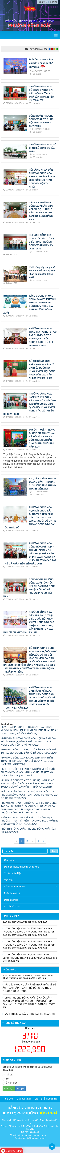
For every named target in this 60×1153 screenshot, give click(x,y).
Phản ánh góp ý (12, 893)
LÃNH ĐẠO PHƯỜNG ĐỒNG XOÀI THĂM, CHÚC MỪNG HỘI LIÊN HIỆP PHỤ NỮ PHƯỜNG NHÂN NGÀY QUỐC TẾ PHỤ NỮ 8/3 (29, 730)
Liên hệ (38, 1098)
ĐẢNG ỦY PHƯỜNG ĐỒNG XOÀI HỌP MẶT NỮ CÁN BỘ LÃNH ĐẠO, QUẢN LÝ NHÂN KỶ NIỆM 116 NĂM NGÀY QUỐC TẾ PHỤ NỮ (28, 741)
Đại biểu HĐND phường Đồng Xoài (21, 866)
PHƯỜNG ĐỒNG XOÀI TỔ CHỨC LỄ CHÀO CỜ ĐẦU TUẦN (42, 148)
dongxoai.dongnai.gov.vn (34, 1135)
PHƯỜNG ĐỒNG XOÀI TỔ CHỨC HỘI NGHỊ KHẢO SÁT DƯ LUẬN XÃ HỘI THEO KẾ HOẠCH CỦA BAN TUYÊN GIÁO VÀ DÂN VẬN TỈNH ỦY (27, 783)
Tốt (6, 1078)
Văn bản (8, 880)
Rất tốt (7, 1074)
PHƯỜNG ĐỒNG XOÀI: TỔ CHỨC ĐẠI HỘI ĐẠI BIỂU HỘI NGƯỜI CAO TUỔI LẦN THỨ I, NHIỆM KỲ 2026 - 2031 (41, 93)
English (53, 2)
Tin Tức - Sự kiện (12, 873)
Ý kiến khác (10, 1083)
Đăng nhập (51, 1098)
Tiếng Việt (42, 2)
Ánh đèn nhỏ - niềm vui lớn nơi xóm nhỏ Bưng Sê (41, 63)
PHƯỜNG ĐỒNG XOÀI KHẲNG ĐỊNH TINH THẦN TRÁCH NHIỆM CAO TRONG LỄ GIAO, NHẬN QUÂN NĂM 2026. (27, 760)
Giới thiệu (9, 860)
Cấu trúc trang (24, 1098)
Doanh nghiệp (11, 900)
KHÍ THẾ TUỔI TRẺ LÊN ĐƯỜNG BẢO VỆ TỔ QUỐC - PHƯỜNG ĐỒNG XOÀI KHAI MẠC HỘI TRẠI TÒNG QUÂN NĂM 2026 (29, 772)
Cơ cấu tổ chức (12, 906)
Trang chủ (8, 1098)
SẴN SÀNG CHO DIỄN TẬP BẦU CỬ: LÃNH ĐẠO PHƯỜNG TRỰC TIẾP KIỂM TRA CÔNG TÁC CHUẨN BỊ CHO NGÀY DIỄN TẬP (29, 820)
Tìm (54, 851)
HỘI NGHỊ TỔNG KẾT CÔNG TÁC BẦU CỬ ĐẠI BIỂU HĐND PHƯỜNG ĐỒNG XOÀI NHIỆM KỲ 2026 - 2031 (42, 242)
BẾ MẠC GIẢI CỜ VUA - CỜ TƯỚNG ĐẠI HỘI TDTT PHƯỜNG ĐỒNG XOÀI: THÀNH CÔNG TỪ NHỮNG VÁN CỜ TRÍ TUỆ (29, 794)
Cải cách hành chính (14, 886)
